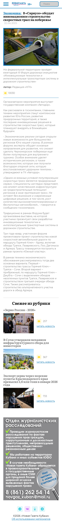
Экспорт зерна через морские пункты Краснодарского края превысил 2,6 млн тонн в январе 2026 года (30, 380)
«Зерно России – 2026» (19, 309)
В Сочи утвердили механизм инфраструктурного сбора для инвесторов (26, 342)
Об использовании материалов (31, 519)
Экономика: (12, 13)
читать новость (46, 326)
